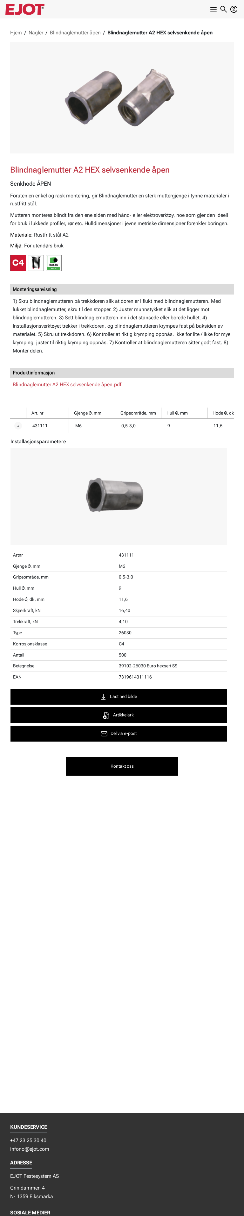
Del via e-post (118, 734)
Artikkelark (118, 715)
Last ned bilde (118, 697)
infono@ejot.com (29, 1149)
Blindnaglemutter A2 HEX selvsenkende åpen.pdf (67, 384)
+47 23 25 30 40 (28, 1140)
